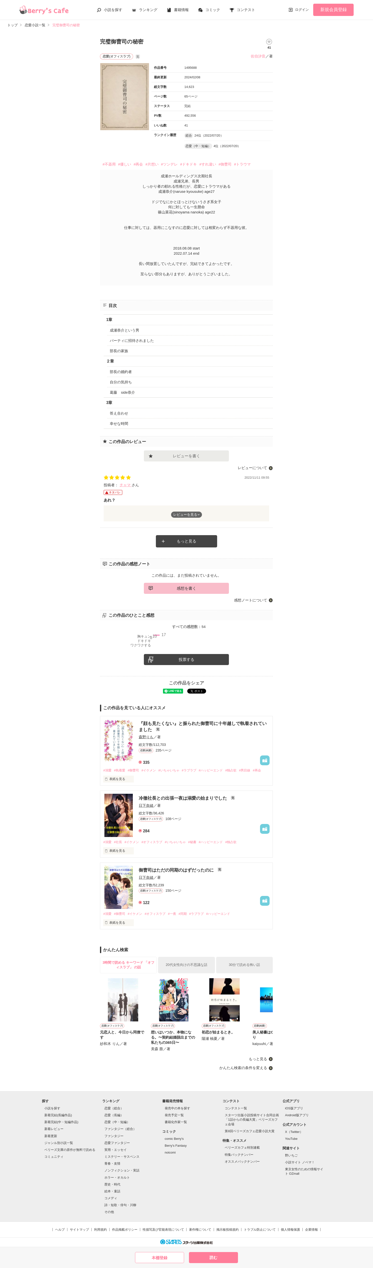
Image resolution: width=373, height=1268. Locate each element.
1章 (109, 320)
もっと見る (186, 541)
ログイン (302, 10)
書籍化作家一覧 (176, 1122)
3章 (109, 403)
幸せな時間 (119, 423)
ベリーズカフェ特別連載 (242, 1147)
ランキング (148, 10)
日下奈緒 (146, 805)
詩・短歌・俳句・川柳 (120, 1205)
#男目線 (244, 770)
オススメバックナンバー (242, 1161)
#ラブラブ (189, 770)
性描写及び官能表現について (163, 1229)
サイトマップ (79, 1229)
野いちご (291, 1155)
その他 (109, 1212)
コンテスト (246, 10)
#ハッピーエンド (211, 770)
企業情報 (311, 1229)
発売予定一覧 (174, 1115)
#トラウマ (242, 164)
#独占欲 (230, 770)
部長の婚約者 (121, 372)
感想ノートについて (250, 600)
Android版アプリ (297, 1115)
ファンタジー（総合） (120, 1129)
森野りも (146, 737)
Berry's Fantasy (176, 1145)
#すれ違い (207, 164)
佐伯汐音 (258, 56)
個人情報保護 (290, 1229)
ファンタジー (114, 1136)
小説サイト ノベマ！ (300, 1162)
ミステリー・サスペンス (121, 1156)
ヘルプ (60, 1229)
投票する (186, 659)
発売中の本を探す (177, 1108)
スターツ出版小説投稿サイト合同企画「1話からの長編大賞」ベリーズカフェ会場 (252, 1119)
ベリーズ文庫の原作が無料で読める (69, 1150)
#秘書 (192, 842)
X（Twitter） (294, 1132)
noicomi (170, 1152)
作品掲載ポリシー (124, 1229)
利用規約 (100, 1229)
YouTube (291, 1139)
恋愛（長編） (114, 1115)
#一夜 (172, 914)
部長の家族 (119, 351)
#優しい (124, 164)
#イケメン (148, 770)
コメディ (110, 1198)
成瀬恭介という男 (124, 330)
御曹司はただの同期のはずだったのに (177, 870)
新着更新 (50, 1136)
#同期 (183, 914)
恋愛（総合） (114, 1108)
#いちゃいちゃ (168, 770)
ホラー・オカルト (117, 1177)
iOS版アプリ (294, 1108)
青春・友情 (112, 1163)
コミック (212, 10)
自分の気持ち (121, 382)
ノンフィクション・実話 (121, 1170)
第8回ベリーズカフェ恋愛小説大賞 (249, 1131)
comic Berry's (174, 1139)
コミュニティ (53, 1156)
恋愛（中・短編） (117, 1122)
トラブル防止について (260, 1229)
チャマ (126, 485)
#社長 (118, 842)
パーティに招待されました (132, 340)
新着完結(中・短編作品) (61, 1122)
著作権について (200, 1229)
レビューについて (252, 468)
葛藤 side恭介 (122, 392)
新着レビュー (53, 1129)
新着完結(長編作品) (58, 1115)
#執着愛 (119, 770)
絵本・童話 (112, 1191)
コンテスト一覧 (236, 1108)
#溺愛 (107, 770)
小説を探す (113, 10)
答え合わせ (119, 413)
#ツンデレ (169, 164)
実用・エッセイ (115, 1150)
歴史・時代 (112, 1184)
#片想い (151, 164)
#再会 (138, 164)
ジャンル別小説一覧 (58, 1143)
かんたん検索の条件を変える (243, 1068)
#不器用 (108, 164)
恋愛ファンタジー (117, 1143)
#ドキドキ (188, 164)
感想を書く (186, 588)
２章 (110, 361)
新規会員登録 (333, 9)
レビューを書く (186, 456)
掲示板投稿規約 (227, 1229)
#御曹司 (225, 164)
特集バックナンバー (239, 1155)
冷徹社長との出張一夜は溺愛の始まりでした (183, 798)
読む (213, 1257)
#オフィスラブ (151, 842)
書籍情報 (181, 10)
